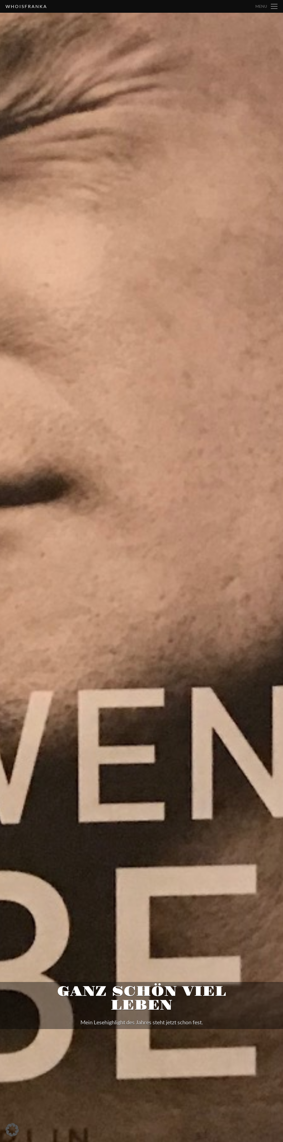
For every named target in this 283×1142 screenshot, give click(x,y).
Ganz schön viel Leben (141, 998)
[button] (12, 1130)
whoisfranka (26, 6)
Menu (261, 6)
